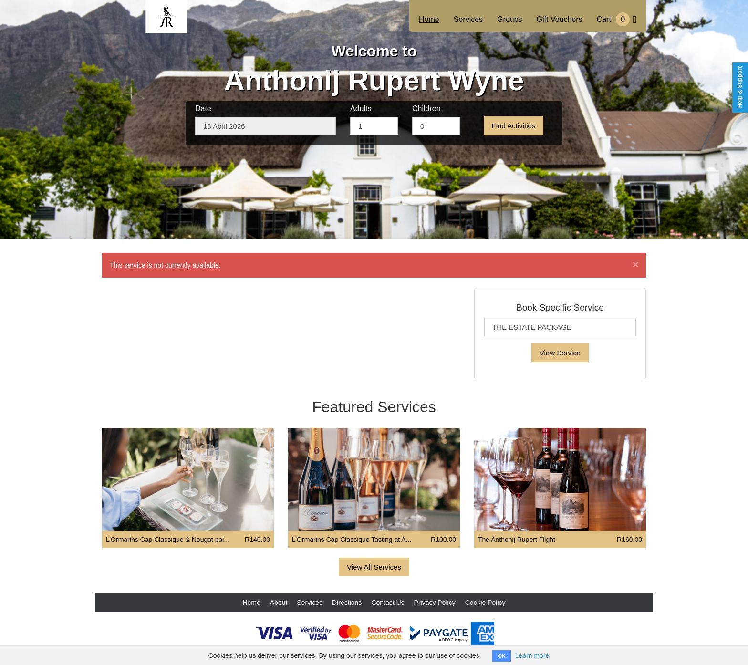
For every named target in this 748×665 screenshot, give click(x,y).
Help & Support (740, 87)
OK (502, 656)
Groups (509, 19)
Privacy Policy (435, 602)
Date (203, 108)
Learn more (532, 655)
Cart (616, 19)
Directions (347, 602)
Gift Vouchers (559, 19)
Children (426, 108)
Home (429, 19)
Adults (360, 108)
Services (468, 19)
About (279, 602)
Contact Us (387, 602)
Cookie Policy (485, 602)
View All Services (374, 567)
